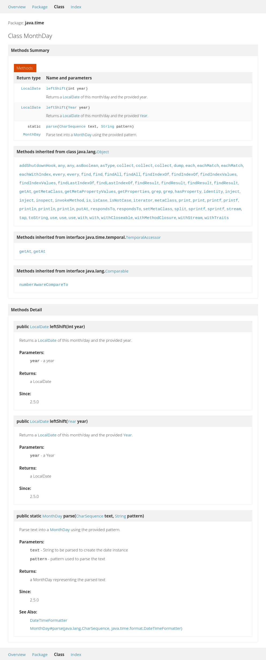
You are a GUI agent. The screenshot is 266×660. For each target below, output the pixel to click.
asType (107, 165)
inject (232, 189)
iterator (143, 198)
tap (22, 214)
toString (38, 214)
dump (178, 165)
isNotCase (120, 198)
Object (103, 151)
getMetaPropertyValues (90, 189)
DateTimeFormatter (48, 613)
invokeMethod (69, 198)
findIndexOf (156, 173)
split (180, 206)
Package (40, 6)
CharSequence (72, 126)
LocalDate (31, 88)
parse (51, 126)
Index (76, 6)
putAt (82, 206)
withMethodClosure (155, 214)
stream (233, 206)
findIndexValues (218, 173)
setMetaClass (157, 206)
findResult (147, 181)
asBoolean (87, 165)
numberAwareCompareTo (43, 280)
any (61, 165)
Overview (17, 6)
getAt (25, 189)
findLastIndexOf (76, 181)
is (88, 198)
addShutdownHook (37, 165)
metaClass (166, 198)
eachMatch (208, 165)
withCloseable (117, 214)
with (82, 214)
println (27, 206)
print (184, 198)
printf (214, 198)
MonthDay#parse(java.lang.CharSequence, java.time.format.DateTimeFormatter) (106, 621)
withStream (190, 214)
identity (213, 189)
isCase (100, 198)
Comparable (116, 266)
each (190, 165)
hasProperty (188, 189)
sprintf (197, 206)
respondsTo (102, 206)
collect (125, 165)
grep (156, 189)
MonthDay (32, 134)
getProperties (133, 189)
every (59, 173)
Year (72, 107)
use (53, 214)
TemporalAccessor (143, 233)
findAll (113, 173)
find (86, 173)
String (107, 126)
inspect (44, 198)
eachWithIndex (35, 173)
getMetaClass (48, 189)
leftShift (56, 88)
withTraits (216, 214)
